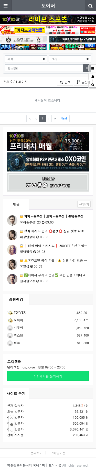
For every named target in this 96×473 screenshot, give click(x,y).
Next (64, 118)
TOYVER (16, 312)
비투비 (15, 327)
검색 (65, 82)
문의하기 (36, 453)
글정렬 (85, 82)
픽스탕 (15, 335)
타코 (13, 342)
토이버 (48, 5)
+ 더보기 (84, 204)
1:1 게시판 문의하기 (48, 376)
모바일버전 (58, 453)
